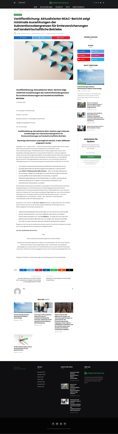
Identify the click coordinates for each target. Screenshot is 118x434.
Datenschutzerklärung (90, 164)
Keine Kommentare (51, 33)
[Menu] (14, 2)
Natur (68, 7)
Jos (19, 33)
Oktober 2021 (40, 386)
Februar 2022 (40, 377)
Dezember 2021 (41, 381)
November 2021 (41, 384)
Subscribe (22, 2)
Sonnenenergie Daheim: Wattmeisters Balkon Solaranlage (21, 316)
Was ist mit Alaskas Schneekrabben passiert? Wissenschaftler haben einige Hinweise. (94, 105)
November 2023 (41, 372)
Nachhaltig (59, 7)
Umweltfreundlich (78, 7)
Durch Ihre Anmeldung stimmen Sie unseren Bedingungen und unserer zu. (90, 162)
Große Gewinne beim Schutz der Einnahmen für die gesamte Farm (23, 348)
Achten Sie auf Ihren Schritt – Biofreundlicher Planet (95, 127)
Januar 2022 (40, 379)
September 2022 (41, 374)
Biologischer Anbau (46, 7)
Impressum (17, 367)
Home (35, 7)
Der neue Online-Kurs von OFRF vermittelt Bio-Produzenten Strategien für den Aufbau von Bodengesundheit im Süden (28, 280)
